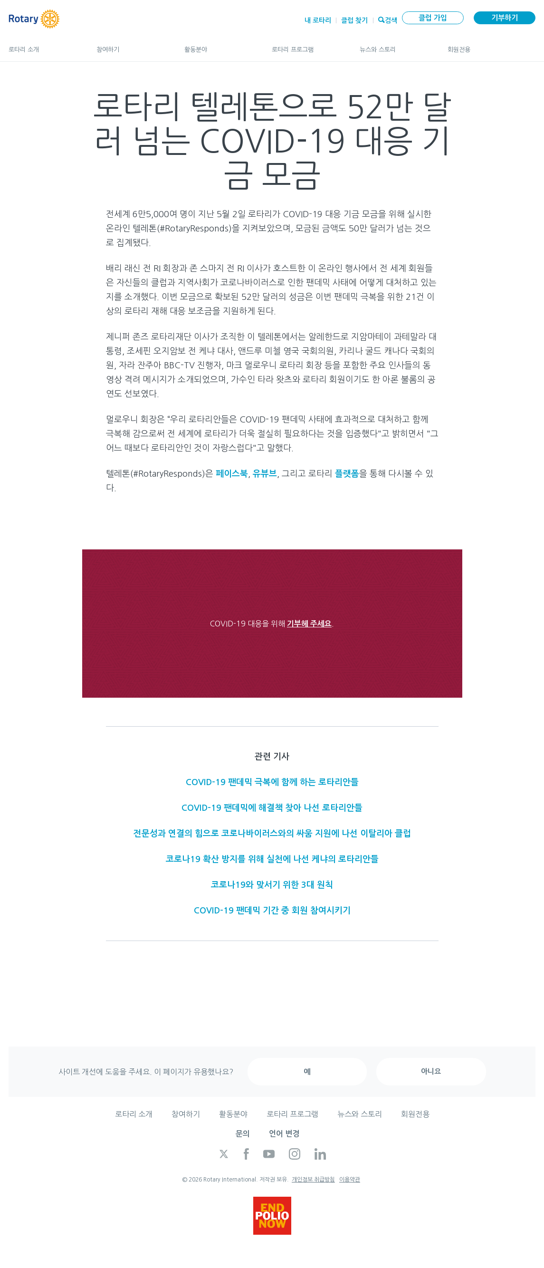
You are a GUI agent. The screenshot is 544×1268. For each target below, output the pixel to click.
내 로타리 (318, 20)
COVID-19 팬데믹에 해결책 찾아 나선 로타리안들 (272, 808)
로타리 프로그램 (306, 45)
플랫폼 (347, 474)
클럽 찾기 (354, 20)
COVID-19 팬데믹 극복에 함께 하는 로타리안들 (272, 782)
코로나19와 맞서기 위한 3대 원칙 (272, 885)
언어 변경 (284, 1133)
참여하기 (130, 45)
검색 (391, 19)
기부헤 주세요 (309, 623)
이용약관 (349, 1179)
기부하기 (504, 17)
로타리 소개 (43, 45)
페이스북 (232, 474)
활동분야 (218, 45)
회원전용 (491, 45)
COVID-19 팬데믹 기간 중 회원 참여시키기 (272, 910)
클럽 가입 (433, 17)
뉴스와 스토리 (394, 45)
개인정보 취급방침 (313, 1179)
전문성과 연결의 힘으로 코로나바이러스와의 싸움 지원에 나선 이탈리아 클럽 (272, 833)
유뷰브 (265, 474)
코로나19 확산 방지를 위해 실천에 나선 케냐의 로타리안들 (272, 859)
